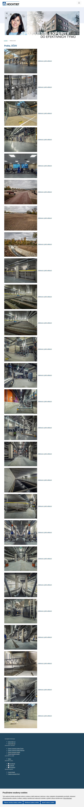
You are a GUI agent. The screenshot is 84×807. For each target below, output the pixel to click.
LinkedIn (11, 765)
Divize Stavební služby (14, 754)
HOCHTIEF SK (11, 743)
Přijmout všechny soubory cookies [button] (13, 802)
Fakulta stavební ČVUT (14, 774)
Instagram (11, 767)
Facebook (11, 763)
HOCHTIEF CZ (11, 742)
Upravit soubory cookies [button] (48, 802)
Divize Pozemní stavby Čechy (15, 748)
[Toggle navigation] (79, 2)
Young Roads (11, 772)
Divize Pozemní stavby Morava (16, 750)
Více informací (67, 798)
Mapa (9, 759)
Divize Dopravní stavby (14, 752)
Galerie (5, 40)
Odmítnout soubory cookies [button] (32, 802)
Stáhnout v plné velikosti (44, 61)
